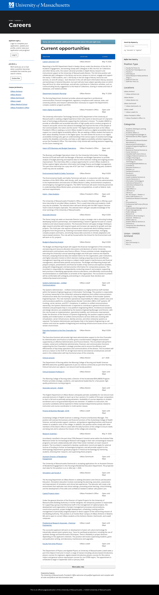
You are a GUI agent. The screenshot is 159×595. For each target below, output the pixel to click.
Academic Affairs (132, 133)
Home (11, 20)
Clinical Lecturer (49, 358)
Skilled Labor (131, 220)
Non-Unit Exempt (132, 242)
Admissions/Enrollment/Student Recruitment (136, 141)
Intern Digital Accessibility (52, 110)
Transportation (132, 227)
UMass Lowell (15, 101)
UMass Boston (15, 95)
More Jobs (78, 567)
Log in (14, 55)
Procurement (131, 202)
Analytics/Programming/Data (136, 146)
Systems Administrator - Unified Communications (55, 284)
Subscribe (16, 78)
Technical (130, 223)
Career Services (132, 152)
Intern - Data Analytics (51, 194)
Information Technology (135, 181)
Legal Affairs (131, 189)
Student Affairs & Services (135, 222)
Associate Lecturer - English (53, 388)
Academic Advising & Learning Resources (136, 130)
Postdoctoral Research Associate (136, 199)
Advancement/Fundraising (135, 144)
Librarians (130, 191)
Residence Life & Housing (135, 216)
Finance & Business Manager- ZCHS (56, 411)
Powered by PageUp (48, 573)
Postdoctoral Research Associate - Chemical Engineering (59, 524)
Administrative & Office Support (136, 137)
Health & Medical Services (135, 177)
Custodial (130, 165)
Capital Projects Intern (51, 493)
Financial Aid (131, 175)
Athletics (130, 148)
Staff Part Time (132, 81)
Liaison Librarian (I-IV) (51, 62)
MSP (129, 240)
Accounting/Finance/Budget (136, 135)
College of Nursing (133, 158)
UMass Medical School (18, 104)
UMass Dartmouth (17, 98)
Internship (130, 74)
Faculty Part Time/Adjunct (136, 70)
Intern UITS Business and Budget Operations (59, 148)
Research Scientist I (50, 434)
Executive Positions (133, 167)
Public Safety (131, 212)
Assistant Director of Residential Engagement (55, 457)
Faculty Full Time (133, 68)
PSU (128, 244)
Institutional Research (134, 183)
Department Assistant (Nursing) (54, 93)
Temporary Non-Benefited (135, 225)
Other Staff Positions (134, 196)
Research (130, 214)
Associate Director (49, 215)
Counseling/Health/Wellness (136, 164)
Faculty (129, 173)
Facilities (130, 169)
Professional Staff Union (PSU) (137, 204)
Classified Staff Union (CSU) (136, 154)
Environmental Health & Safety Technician (58, 173)
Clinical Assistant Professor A (53, 372)
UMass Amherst (16, 91)
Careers (18, 20)
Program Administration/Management (136, 207)
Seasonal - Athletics (133, 218)
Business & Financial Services (136, 150)
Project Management (134, 210)
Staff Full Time (132, 79)
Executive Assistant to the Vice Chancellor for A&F (59, 331)
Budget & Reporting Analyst (53, 242)
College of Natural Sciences (136, 156)
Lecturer (130, 187)
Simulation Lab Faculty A (52, 473)
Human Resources (133, 179)
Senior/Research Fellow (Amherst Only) (137, 77)
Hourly (129, 72)
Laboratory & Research (134, 185)
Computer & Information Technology (134, 161)
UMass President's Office (19, 108)
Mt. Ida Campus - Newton (135, 194)
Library (129, 193)
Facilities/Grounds (133, 171)
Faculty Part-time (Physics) (52, 544)
